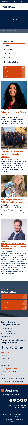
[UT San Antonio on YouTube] (18, 400)
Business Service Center (8, 371)
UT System (14, 421)
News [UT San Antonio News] (15, 1)
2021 (11, 30)
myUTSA (20, 1)
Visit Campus (14, 302)
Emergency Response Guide (11, 416)
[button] (25, 1)
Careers (10, 405)
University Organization (20, 407)
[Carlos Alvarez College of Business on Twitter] (7, 348)
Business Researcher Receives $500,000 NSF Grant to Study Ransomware (13, 246)
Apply (14, 76)
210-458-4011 (11, 395)
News (7, 30)
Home (2, 30)
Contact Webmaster (7, 336)
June (15, 30)
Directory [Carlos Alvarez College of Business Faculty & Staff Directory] (4, 355)
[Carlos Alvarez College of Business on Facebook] (2, 348)
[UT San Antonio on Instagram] (25, 400)
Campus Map (16, 405)
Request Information (14, 297)
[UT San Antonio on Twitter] (14, 400)
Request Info (14, 68)
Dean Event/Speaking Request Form (12, 381)
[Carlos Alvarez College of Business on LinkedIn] (16, 348)
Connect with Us (6, 365)
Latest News (9, 41)
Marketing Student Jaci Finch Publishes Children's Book (13, 200)
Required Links (19, 419)
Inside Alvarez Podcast (11, 62)
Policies (22, 416)
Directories (23, 405)
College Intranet (6, 375)
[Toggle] (24, 7)
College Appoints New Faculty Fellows (13, 113)
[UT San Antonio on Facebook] (10, 400)
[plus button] (14, 50)
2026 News (7, 45)
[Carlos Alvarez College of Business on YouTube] (21, 348)
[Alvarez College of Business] (8, 6)
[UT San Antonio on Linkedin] (21, 400)
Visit (14, 72)
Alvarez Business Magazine (12, 54)
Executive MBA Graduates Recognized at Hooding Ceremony (12, 154)
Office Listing (5, 358)
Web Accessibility (9, 419)
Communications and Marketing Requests (14, 378)
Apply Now (14, 307)
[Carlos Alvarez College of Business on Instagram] (12, 348)
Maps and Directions (7, 362)
